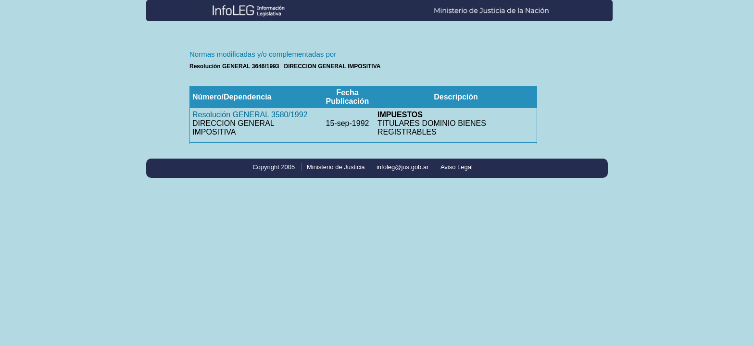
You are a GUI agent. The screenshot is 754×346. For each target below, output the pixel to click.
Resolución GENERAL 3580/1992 (250, 115)
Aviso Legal (456, 167)
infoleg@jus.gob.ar (403, 167)
